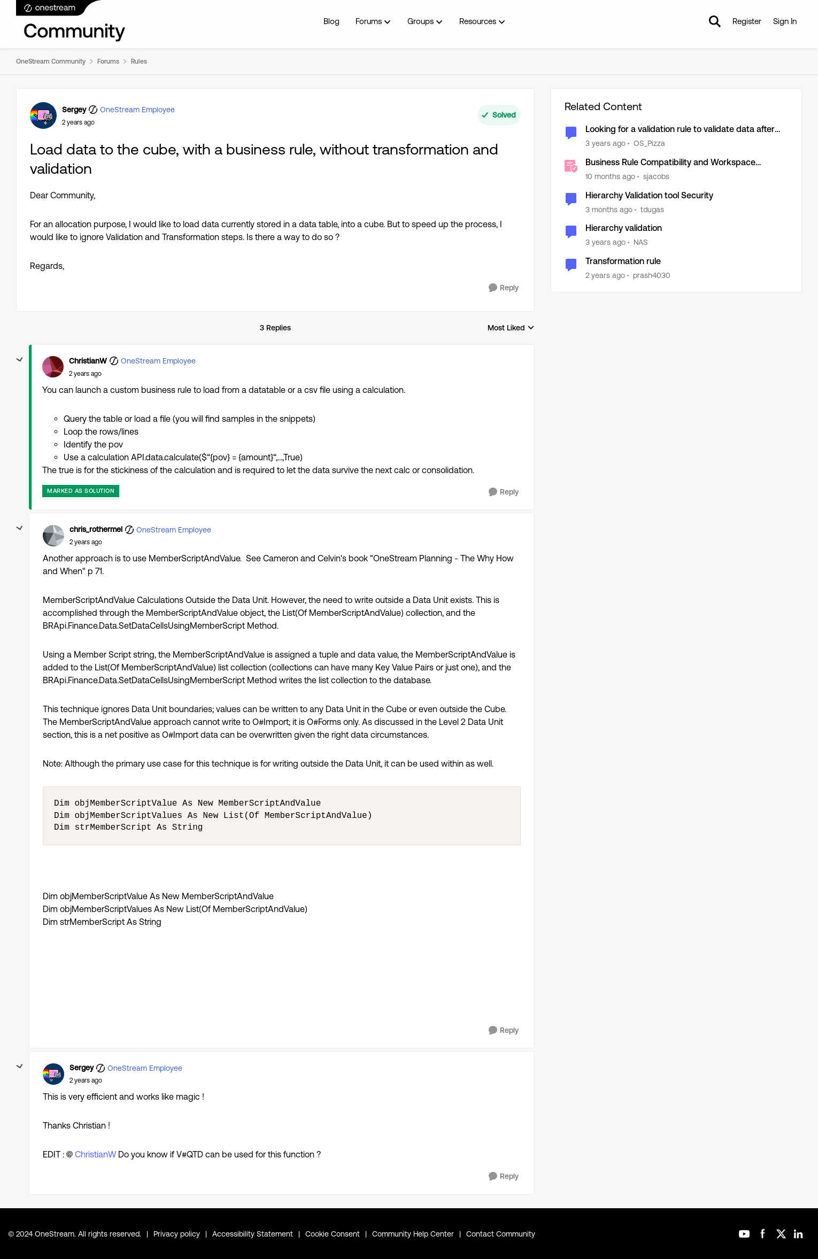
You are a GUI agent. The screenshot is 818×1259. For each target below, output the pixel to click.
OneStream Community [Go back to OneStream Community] (51, 61)
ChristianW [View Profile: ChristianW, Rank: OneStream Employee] (88, 361)
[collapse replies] (19, 359)
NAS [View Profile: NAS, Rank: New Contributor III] (641, 242)
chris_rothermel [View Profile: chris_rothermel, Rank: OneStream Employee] (96, 529)
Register (746, 21)
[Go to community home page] (71, 21)
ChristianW (95, 1154)
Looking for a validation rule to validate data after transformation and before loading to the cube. (680, 129)
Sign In (785, 21)
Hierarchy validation (623, 228)
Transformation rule (623, 261)
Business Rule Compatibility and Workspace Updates (670, 162)
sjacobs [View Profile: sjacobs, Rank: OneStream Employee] (656, 176)
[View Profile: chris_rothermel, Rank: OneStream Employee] (53, 535)
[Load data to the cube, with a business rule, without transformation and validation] (85, 374)
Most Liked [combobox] (511, 328)
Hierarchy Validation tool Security (649, 195)
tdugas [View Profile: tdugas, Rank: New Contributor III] (652, 209)
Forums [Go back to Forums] (108, 61)
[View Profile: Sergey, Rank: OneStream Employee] (43, 115)
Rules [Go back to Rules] (139, 61)
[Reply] (504, 288)
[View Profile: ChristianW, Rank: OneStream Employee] (53, 366)
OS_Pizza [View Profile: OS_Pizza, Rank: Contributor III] (649, 143)
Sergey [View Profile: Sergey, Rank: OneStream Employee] (74, 109)
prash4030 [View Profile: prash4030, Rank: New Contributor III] (651, 275)
